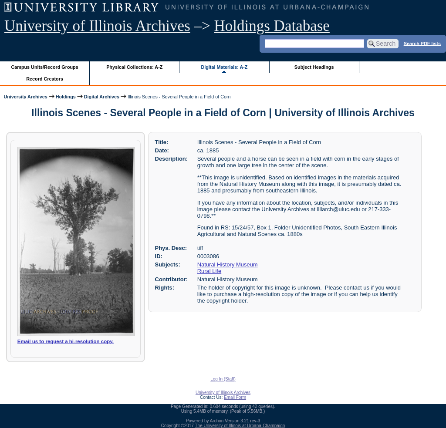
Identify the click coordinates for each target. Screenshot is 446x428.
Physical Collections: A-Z (134, 67)
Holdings (66, 96)
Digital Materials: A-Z (224, 67)
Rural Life (209, 271)
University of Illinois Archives (97, 25)
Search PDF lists (422, 43)
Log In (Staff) (223, 379)
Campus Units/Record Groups (44, 67)
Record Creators (44, 78)
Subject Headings (314, 67)
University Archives (25, 96)
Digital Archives (101, 96)
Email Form (235, 397)
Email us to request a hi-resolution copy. (65, 341)
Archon (217, 420)
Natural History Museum (227, 264)
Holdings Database (272, 25)
